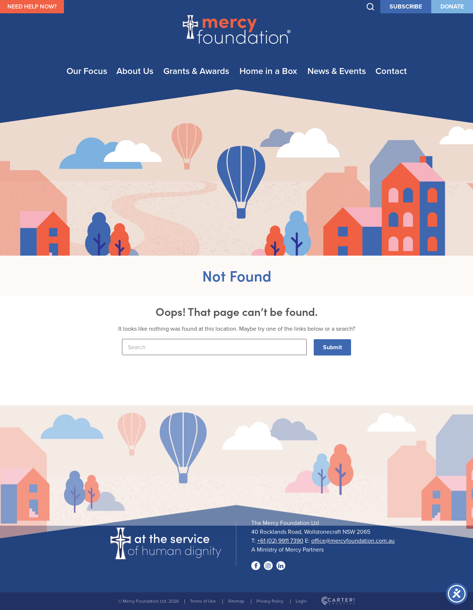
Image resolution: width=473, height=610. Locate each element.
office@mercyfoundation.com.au (353, 540)
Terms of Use (203, 601)
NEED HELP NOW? (32, 6)
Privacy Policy (269, 601)
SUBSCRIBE (405, 6)
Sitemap (236, 601)
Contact (391, 70)
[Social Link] (255, 565)
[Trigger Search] (370, 7)
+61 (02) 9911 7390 (280, 540)
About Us (134, 70)
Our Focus (87, 70)
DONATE (452, 6)
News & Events (336, 70)
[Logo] (165, 555)
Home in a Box (268, 70)
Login (301, 601)
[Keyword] (214, 347)
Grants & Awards (196, 70)
